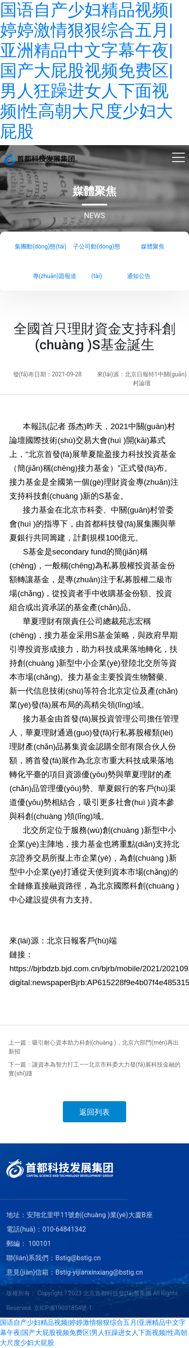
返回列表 (94, 1112)
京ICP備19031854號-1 (63, 1308)
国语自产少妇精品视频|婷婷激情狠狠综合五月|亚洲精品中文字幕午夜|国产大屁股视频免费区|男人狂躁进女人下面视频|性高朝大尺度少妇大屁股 (86, 70)
